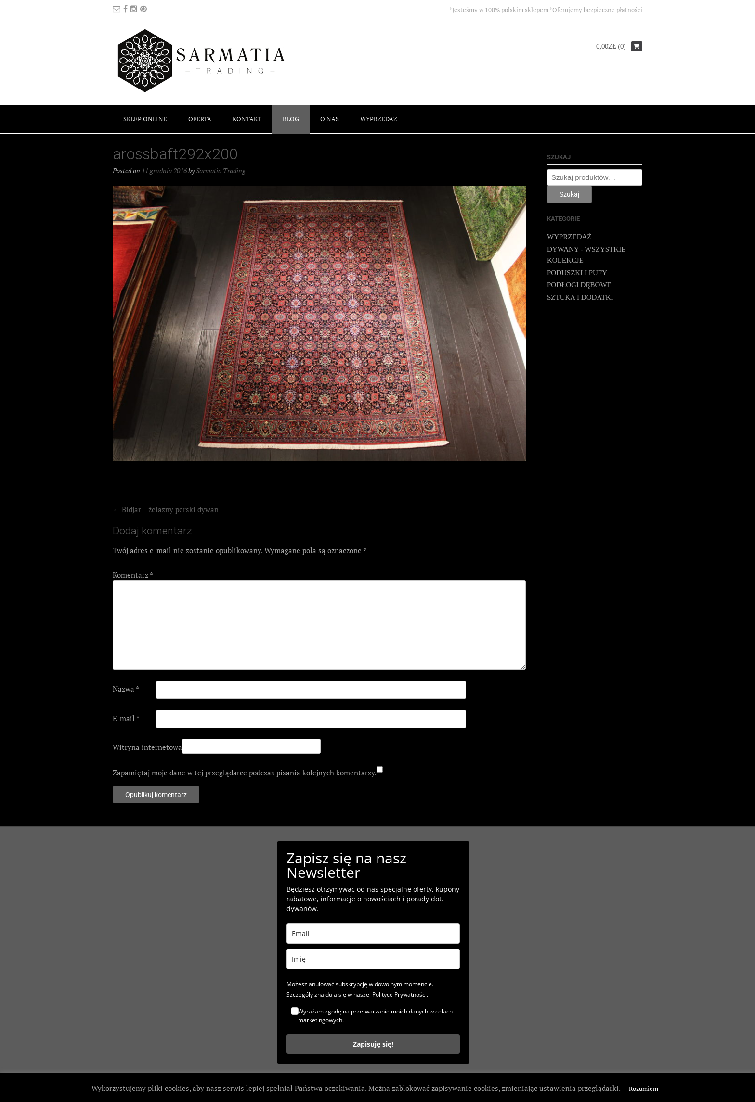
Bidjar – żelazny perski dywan (166, 509)
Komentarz (133, 575)
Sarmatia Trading (221, 170)
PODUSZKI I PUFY (577, 273)
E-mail (126, 718)
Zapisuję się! (373, 1044)
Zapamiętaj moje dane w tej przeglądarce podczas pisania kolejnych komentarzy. (245, 772)
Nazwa (126, 689)
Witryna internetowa (147, 747)
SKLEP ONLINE (145, 118)
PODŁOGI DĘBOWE (579, 285)
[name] (373, 959)
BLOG (291, 118)
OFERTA (199, 118)
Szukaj (569, 194)
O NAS (329, 118)
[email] (373, 933)
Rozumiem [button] (643, 1088)
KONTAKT (247, 118)
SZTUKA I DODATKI (580, 297)
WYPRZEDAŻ (378, 118)
